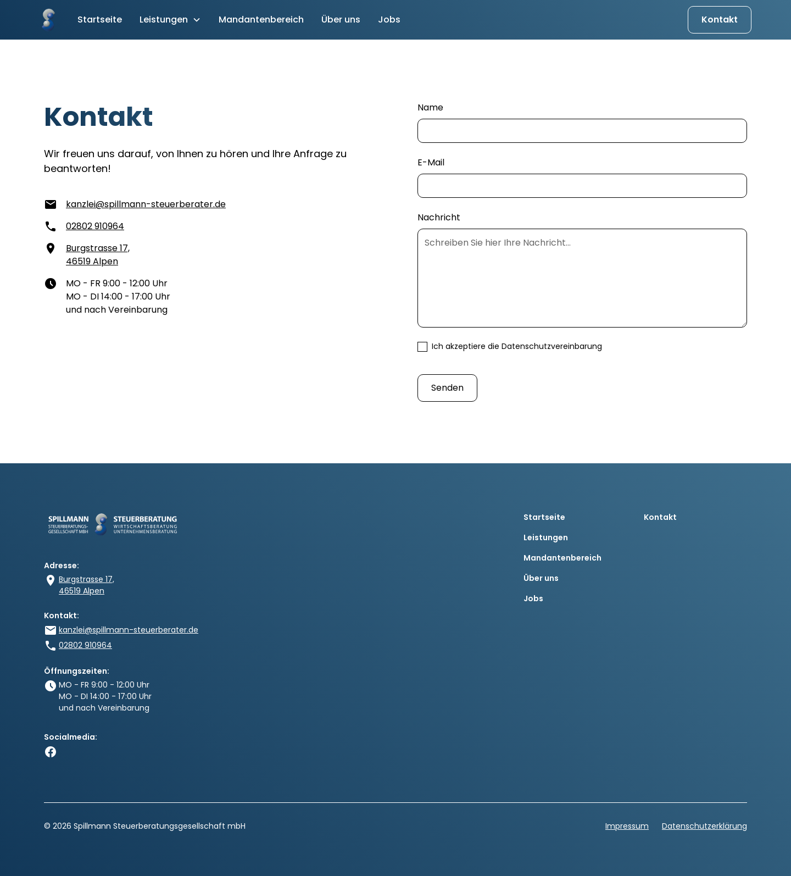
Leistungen (545, 537)
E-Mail (430, 162)
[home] (47, 20)
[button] (170, 20)
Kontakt (719, 19)
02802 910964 (95, 226)
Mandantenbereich (261, 19)
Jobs (389, 19)
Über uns (340, 19)
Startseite (99, 19)
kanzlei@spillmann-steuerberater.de (146, 204)
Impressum (627, 825)
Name (430, 107)
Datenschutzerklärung (704, 825)
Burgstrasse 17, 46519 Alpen (98, 255)
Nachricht (438, 217)
